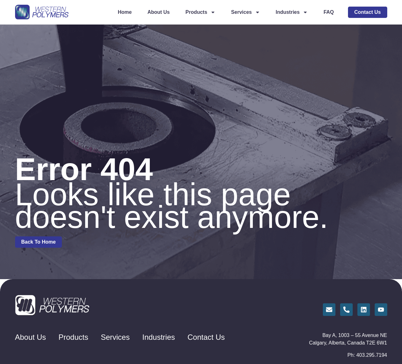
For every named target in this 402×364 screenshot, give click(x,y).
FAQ (328, 12)
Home (125, 12)
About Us (158, 12)
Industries (292, 12)
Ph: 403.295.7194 (367, 355)
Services (245, 12)
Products (200, 12)
